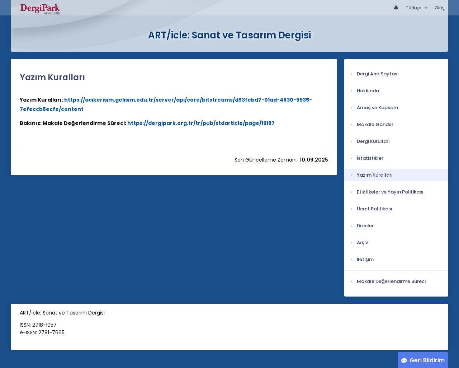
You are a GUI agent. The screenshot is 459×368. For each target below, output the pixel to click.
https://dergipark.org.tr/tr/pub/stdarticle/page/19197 (201, 123)
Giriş (440, 7)
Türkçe (414, 7)
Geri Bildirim (427, 360)
